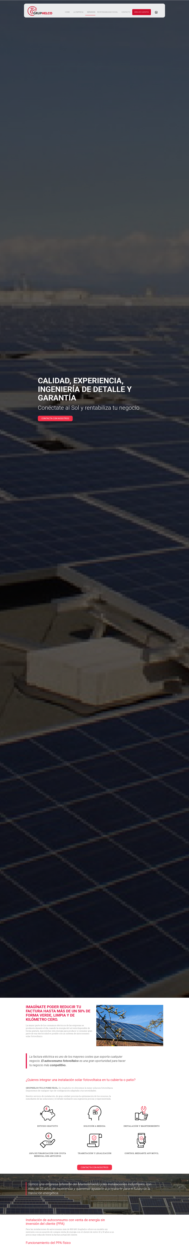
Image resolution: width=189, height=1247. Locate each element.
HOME (68, 12)
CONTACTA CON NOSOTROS (55, 418)
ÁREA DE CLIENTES (141, 12)
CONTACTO (126, 12)
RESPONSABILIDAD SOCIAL (107, 12)
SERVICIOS (91, 12)
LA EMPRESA (78, 12)
